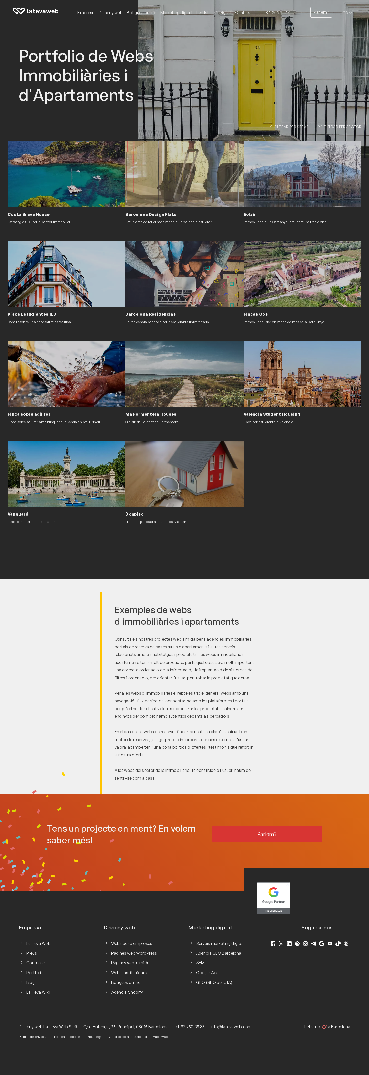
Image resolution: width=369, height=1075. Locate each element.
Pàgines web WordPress (134, 953)
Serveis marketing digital (220, 943)
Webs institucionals (130, 972)
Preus (31, 953)
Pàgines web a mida (130, 962)
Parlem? (321, 12)
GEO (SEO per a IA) (214, 982)
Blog (30, 982)
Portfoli (203, 12)
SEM (200, 962)
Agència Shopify (127, 992)
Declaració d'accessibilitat (127, 1037)
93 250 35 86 (278, 12)
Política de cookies (68, 1037)
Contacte (244, 12)
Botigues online (126, 982)
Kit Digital (222, 12)
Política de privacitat (34, 1037)
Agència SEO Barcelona (219, 953)
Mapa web (160, 1037)
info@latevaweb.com (231, 1026)
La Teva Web (38, 943)
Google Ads (207, 972)
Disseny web (31, 1026)
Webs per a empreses (131, 943)
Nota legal (95, 1037)
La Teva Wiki (38, 992)
